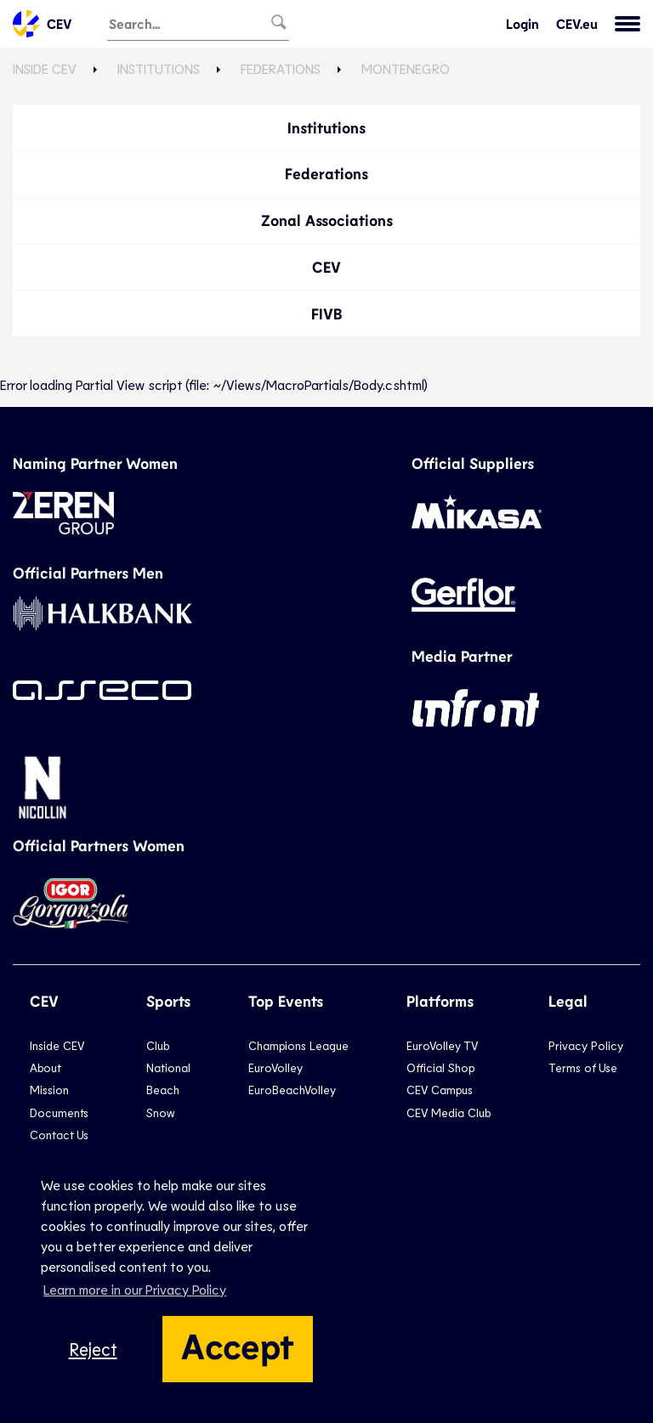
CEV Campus (439, 1089)
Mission (49, 1089)
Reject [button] (93, 1348)
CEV (42, 23)
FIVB (326, 313)
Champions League (298, 1045)
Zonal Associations (327, 220)
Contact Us (59, 1134)
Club (157, 1045)
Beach (162, 1089)
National (168, 1067)
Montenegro (405, 68)
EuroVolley (275, 1067)
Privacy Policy (585, 1045)
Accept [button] (237, 1345)
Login (522, 23)
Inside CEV (45, 68)
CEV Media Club (448, 1112)
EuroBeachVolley (292, 1089)
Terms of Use (582, 1067)
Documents (59, 1112)
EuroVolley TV (442, 1045)
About (45, 1067)
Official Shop (440, 1067)
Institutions (158, 68)
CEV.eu (577, 23)
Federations (281, 68)
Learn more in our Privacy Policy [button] (134, 1289)
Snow (160, 1112)
